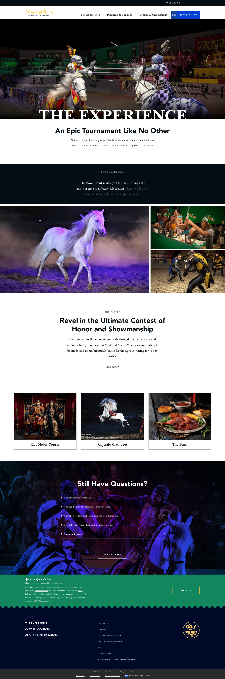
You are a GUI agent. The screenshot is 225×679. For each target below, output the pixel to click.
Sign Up (186, 590)
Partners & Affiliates (109, 635)
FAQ (100, 647)
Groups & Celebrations (42, 635)
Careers (102, 629)
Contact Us (104, 653)
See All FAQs (112, 554)
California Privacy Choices (43, 594)
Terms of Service (41, 591)
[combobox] (191, 3)
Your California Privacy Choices (137, 676)
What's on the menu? (114, 533)
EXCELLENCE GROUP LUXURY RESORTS (116, 659)
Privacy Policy (80, 676)
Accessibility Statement (112, 676)
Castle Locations (38, 629)
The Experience (36, 623)
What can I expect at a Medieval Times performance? (114, 506)
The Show (112, 366)
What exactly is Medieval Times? (114, 497)
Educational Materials (110, 641)
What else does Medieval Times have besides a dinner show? (114, 515)
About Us (103, 623)
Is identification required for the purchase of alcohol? (114, 524)
